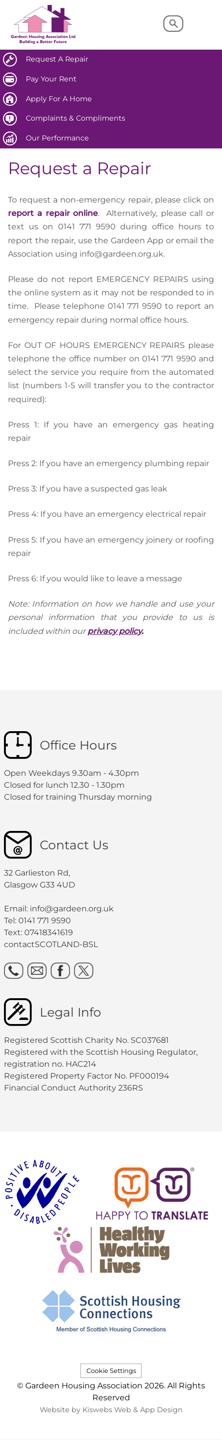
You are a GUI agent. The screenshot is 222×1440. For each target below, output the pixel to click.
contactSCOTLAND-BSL (51, 944)
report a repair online (53, 213)
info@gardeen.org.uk (72, 908)
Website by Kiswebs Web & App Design (111, 1409)
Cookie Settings (111, 1370)
